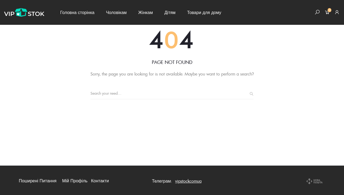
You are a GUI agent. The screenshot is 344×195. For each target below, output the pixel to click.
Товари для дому (204, 12)
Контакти (100, 180)
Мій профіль (75, 180)
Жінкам (145, 12)
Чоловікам (116, 12)
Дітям (169, 12)
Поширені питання (37, 180)
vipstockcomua (188, 181)
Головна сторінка (77, 12)
